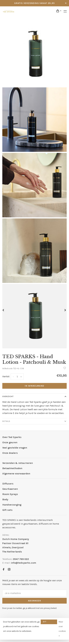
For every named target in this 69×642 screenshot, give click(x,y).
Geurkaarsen (10, 488)
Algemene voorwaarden (16, 473)
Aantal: (6, 376)
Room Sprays (10, 494)
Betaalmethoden (12, 468)
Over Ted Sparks (12, 437)
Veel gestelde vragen (14, 447)
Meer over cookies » (62, 629)
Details (6, 421)
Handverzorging (11, 504)
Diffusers (7, 483)
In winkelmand (34, 386)
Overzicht (8, 396)
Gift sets (7, 509)
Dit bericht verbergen (49, 622)
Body (5, 499)
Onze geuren (9, 442)
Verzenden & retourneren (17, 463)
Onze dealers (10, 452)
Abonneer (34, 600)
